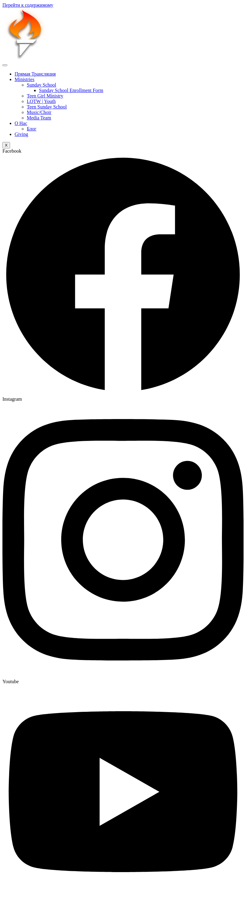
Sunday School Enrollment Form (71, 90)
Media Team (39, 117)
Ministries (24, 79)
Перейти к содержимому (27, 5)
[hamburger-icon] (4, 65)
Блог (32, 128)
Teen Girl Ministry (45, 95)
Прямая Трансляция (35, 73)
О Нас (21, 123)
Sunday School (41, 84)
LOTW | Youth (41, 101)
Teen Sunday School (47, 106)
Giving (21, 134)
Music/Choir (39, 112)
